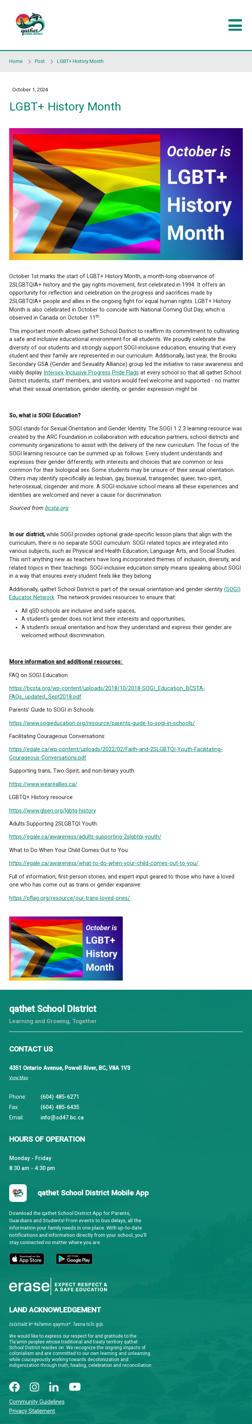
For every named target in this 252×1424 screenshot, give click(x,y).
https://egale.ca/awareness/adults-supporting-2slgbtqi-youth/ (85, 837)
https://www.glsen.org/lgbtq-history (52, 811)
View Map (18, 1077)
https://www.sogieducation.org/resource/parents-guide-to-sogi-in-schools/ (102, 723)
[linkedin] (54, 1387)
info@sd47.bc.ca (62, 1117)
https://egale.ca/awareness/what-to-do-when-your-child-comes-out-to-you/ (103, 863)
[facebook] (14, 1387)
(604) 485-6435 (60, 1107)
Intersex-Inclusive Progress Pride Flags (91, 372)
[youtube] (75, 1387)
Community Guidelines (37, 1402)
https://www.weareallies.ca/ (43, 784)
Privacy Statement (32, 1411)
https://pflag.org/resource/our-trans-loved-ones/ (69, 898)
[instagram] (34, 1388)
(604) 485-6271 (60, 1097)
